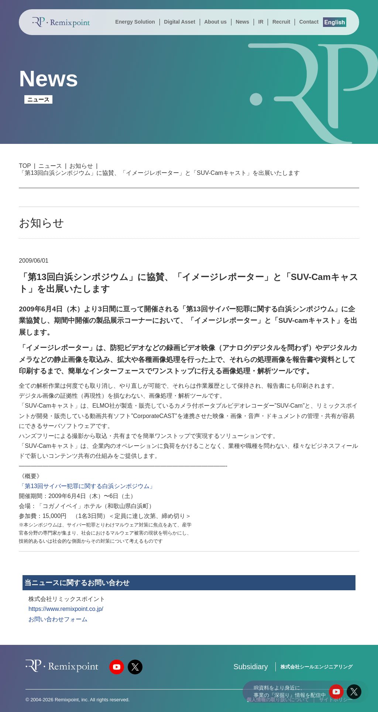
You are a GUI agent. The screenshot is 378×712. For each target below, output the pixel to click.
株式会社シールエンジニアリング (317, 667)
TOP (25, 166)
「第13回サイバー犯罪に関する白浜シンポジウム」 (87, 486)
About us (215, 22)
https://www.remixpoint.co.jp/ (65, 609)
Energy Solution (135, 22)
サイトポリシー (336, 699)
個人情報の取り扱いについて (278, 699)
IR (260, 22)
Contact (309, 22)
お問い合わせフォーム (57, 619)
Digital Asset (179, 22)
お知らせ (81, 166)
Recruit (281, 22)
